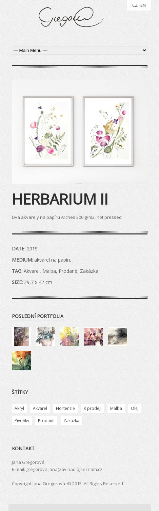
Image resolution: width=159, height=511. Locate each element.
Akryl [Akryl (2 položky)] (19, 408)
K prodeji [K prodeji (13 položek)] (92, 408)
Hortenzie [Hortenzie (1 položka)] (65, 408)
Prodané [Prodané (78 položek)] (46, 420)
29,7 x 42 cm (38, 282)
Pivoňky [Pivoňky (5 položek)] (22, 420)
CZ (135, 5)
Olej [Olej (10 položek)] (135, 408)
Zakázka (89, 271)
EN (143, 5)
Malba (49, 271)
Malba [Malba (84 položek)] (116, 408)
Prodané (68, 271)
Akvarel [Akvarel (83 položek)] (40, 408)
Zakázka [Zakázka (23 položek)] (71, 420)
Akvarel (32, 271)
